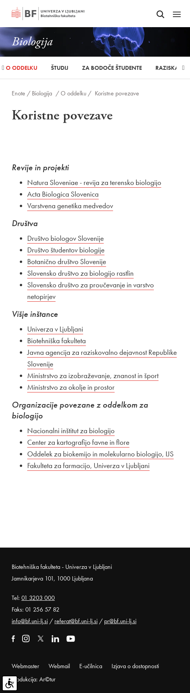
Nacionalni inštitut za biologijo (71, 431)
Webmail (59, 666)
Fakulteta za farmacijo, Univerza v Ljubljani (88, 465)
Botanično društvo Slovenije (66, 261)
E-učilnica (90, 666)
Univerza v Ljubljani (55, 329)
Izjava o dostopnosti (135, 666)
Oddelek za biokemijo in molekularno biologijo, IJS (100, 454)
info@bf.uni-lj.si (30, 621)
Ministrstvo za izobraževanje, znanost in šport (93, 375)
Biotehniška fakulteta (56, 341)
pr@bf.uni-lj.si (120, 621)
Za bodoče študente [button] (112, 68)
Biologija (42, 93)
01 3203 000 (38, 598)
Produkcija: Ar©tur (34, 679)
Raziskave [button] (170, 68)
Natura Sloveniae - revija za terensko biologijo (94, 182)
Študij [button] (59, 68)
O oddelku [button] (21, 68)
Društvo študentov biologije (66, 250)
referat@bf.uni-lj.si (76, 621)
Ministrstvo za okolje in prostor (71, 387)
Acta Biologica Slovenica (63, 194)
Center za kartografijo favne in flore (78, 442)
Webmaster (25, 666)
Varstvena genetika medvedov (70, 206)
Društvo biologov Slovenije (65, 238)
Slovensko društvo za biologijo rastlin (80, 273)
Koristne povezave (117, 93)
